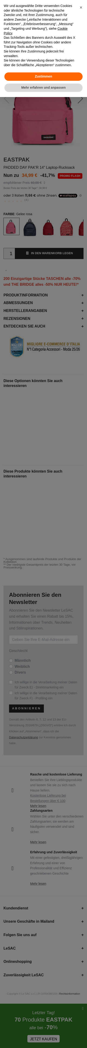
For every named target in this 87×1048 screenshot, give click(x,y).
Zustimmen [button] (43, 76)
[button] (81, 7)
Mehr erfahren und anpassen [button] (43, 87)
